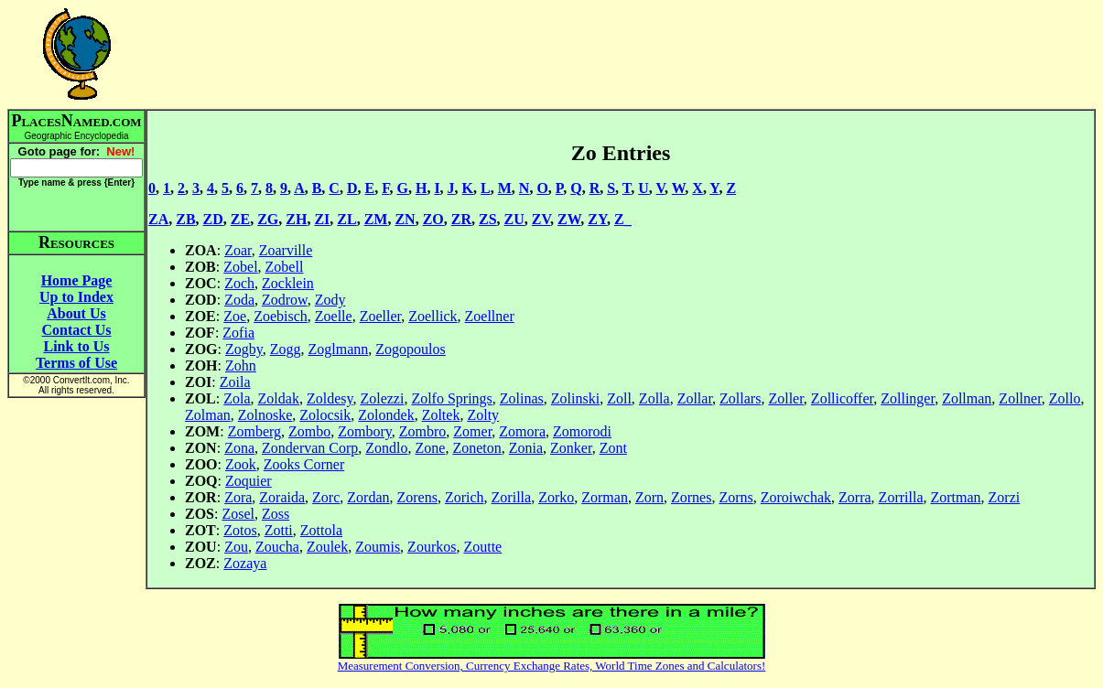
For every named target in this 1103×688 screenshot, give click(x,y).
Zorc (326, 497)
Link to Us (76, 346)
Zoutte (482, 546)
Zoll (619, 398)
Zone (431, 448)
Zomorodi (582, 431)
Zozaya (244, 563)
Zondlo (386, 448)
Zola (236, 398)
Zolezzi (382, 398)
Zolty (483, 415)
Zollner (1020, 398)
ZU (514, 219)
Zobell (284, 266)
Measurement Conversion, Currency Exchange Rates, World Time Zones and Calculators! (552, 665)
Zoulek (327, 546)
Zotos (239, 530)
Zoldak (278, 398)
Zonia (526, 448)
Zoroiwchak (796, 497)
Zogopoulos (410, 349)
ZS (488, 219)
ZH (296, 219)
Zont (613, 448)
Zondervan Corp (310, 448)
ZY (597, 219)
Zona (239, 448)
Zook (240, 464)
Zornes (691, 497)
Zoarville (286, 250)
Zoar (238, 250)
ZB (185, 219)
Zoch (239, 283)
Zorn (649, 497)
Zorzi (1005, 497)
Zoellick (432, 316)
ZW (568, 219)
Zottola (321, 530)
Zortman (955, 497)
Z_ (623, 219)
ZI (322, 219)
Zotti (279, 530)
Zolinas (522, 398)
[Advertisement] (620, 54)
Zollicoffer (842, 398)
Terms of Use (76, 363)
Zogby (244, 349)
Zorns (735, 497)
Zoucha (277, 546)
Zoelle (333, 316)
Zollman (966, 398)
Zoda (239, 299)
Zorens (416, 497)
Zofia (238, 332)
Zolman (208, 415)
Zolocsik (325, 415)
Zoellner (489, 316)
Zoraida (282, 497)
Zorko (556, 497)
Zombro (423, 431)
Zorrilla (901, 497)
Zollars (740, 398)
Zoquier (248, 481)
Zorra (854, 497)
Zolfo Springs (451, 398)
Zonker (571, 448)
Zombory (365, 431)
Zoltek (441, 415)
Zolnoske (265, 415)
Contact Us (77, 330)
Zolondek (386, 415)
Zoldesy (330, 398)
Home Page (77, 280)
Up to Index (76, 297)
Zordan (368, 497)
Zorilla (512, 497)
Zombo (309, 431)
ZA (158, 219)
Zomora (522, 431)
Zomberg (254, 431)
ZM (376, 219)
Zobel (240, 266)
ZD (213, 219)
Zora (238, 497)
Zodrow (285, 299)
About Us (76, 313)
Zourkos (431, 546)
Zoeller (381, 316)
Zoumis (377, 546)
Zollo (1065, 398)
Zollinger (908, 398)
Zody (330, 299)
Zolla (654, 398)
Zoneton (476, 448)
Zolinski (575, 398)
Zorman (604, 497)
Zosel (238, 513)
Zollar (694, 398)
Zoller (785, 398)
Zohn (240, 365)
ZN (405, 219)
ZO (433, 219)
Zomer (472, 431)
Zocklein (288, 283)
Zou (236, 546)
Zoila (235, 382)
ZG (267, 219)
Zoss (275, 513)
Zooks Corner (304, 464)
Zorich (464, 497)
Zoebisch (281, 316)
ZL (346, 219)
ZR (461, 219)
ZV (541, 219)
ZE (240, 219)
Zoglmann (338, 349)
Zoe (234, 316)
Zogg (285, 349)
